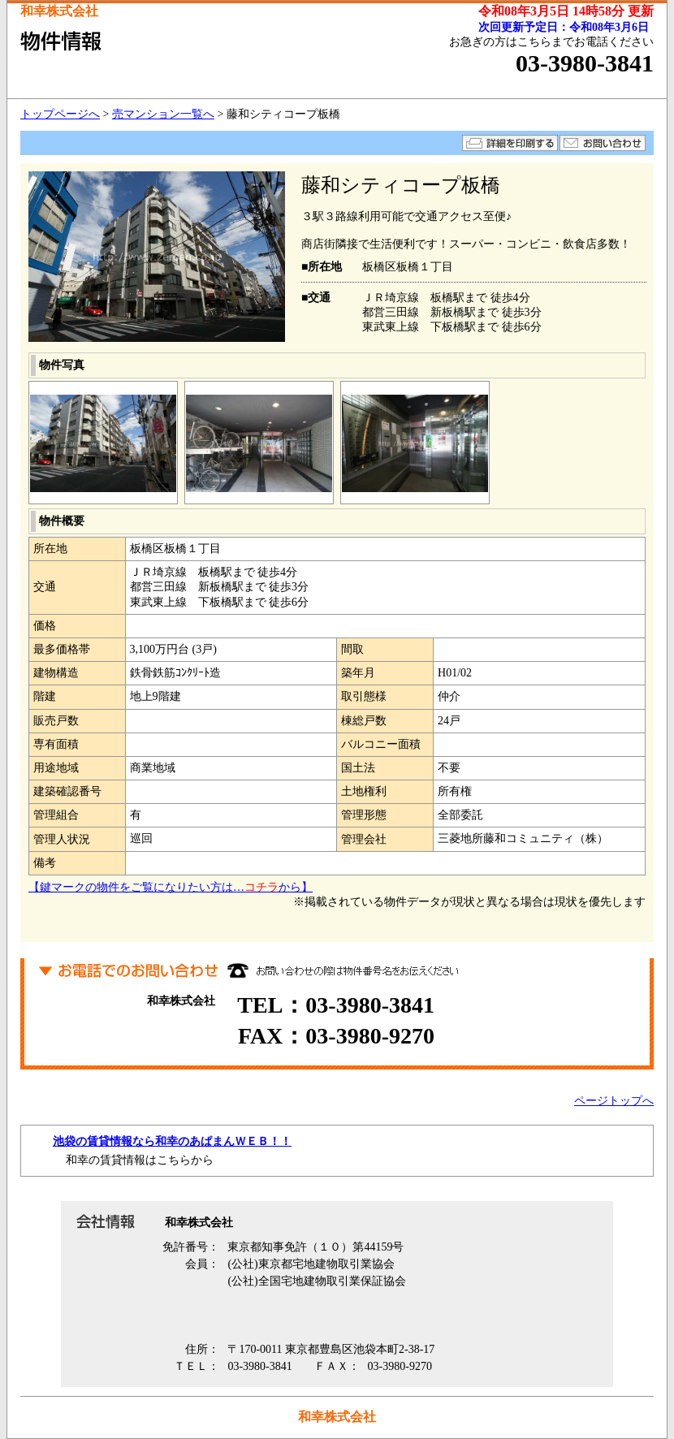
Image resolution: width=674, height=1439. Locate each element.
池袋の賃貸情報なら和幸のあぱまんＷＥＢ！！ (172, 1141)
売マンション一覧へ (163, 114)
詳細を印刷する (510, 143)
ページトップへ (614, 1101)
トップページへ (60, 114)
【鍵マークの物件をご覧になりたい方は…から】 (170, 887)
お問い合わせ (603, 143)
